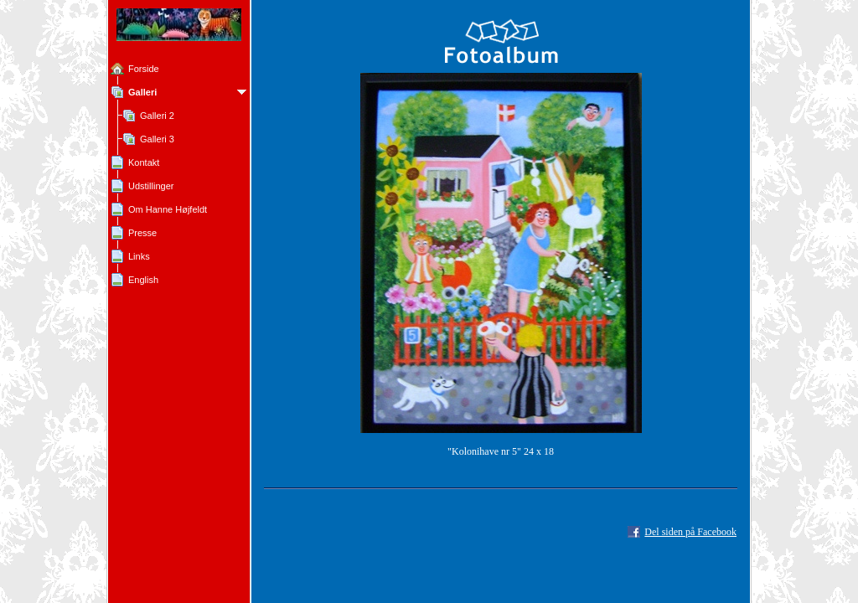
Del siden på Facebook (690, 532)
